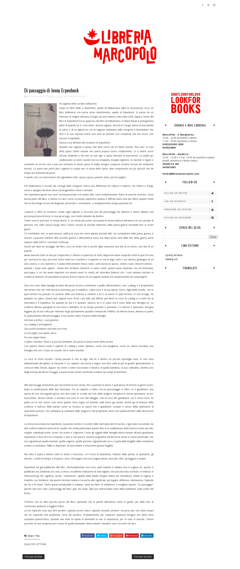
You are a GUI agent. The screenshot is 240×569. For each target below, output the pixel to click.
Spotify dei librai (174, 255)
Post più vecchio (143, 556)
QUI (124, 108)
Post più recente (33, 556)
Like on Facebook (190, 201)
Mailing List (172, 259)
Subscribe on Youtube (190, 209)
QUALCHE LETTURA (77, 96)
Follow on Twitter (190, 193)
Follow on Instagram (190, 217)
